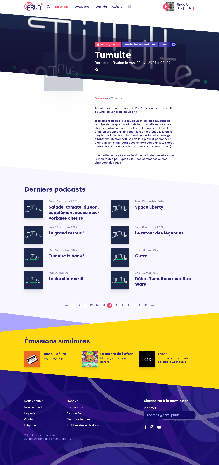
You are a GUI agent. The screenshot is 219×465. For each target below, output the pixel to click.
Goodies (72, 401)
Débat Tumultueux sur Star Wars (163, 281)
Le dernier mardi (66, 278)
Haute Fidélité (54, 354)
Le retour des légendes (159, 233)
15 (103, 305)
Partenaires (75, 407)
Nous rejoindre (34, 407)
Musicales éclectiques (140, 44)
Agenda (101, 6)
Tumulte (116, 98)
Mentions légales (78, 419)
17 (115, 305)
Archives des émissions (83, 425)
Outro (141, 255)
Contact (30, 419)
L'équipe (30, 425)
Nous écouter (33, 401)
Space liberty (149, 207)
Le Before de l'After (116, 354)
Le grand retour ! (66, 233)
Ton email (150, 408)
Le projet (30, 413)
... (85, 305)
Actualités (83, 6)
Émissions (62, 6)
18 (121, 305)
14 (97, 305)
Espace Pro (74, 413)
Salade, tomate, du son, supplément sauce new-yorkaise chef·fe (74, 213)
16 (109, 305)
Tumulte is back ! (66, 255)
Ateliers (117, 6)
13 (91, 305)
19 (127, 305)
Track (162, 354)
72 (146, 305)
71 (140, 305)
